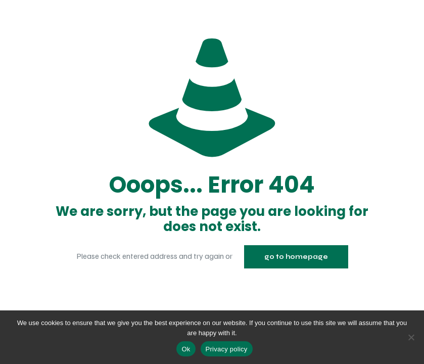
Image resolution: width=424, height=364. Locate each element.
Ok (185, 349)
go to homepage (296, 257)
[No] (411, 337)
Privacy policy (227, 349)
